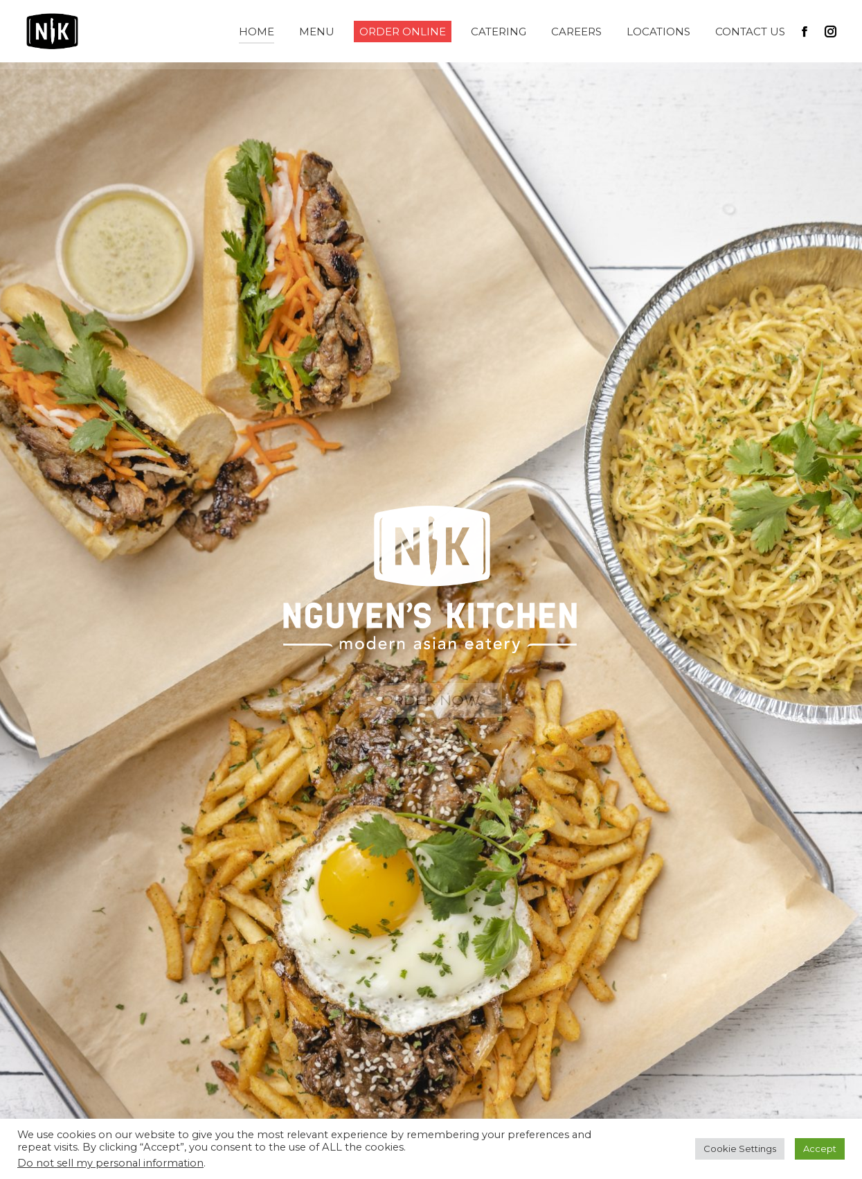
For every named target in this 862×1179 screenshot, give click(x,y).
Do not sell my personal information (110, 1163)
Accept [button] (819, 1148)
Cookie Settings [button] (739, 1148)
